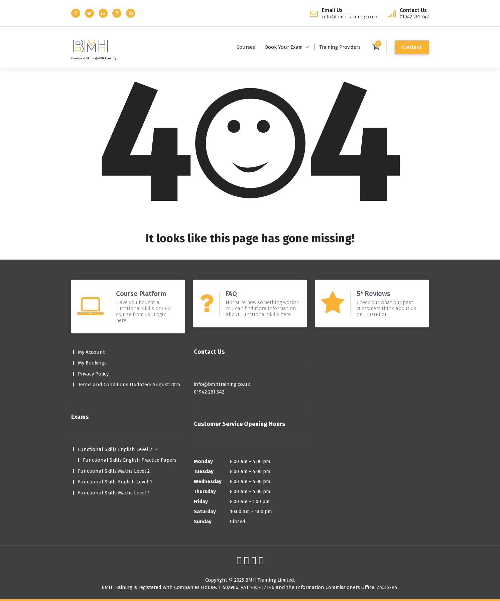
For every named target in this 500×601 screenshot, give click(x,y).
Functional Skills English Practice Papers (129, 460)
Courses (246, 47)
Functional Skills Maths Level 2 (114, 471)
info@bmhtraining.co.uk (222, 384)
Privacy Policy (93, 374)
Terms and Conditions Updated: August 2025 (129, 385)
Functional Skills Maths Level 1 (114, 493)
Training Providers (340, 47)
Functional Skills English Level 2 (115, 449)
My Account (91, 352)
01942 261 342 (209, 392)
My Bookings (92, 363)
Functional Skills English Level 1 (115, 482)
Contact (412, 47)
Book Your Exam (284, 47)
